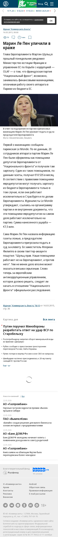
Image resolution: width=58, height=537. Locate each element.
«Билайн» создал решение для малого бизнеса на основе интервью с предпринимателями (27, 424)
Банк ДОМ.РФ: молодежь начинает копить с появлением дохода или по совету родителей (25, 439)
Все (23, 396)
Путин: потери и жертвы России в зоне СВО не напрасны (28, 353)
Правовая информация (40, 490)
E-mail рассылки (37, 493)
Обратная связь (37, 487)
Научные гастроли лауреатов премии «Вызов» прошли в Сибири (25, 409)
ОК (51, 20)
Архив (6, 487)
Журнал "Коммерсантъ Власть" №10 (21, 305)
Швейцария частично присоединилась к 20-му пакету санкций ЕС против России (27, 359)
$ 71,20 (11, 10)
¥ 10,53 (29, 10)
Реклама (7, 493)
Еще (7, 365)
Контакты (8, 490)
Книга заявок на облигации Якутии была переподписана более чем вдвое (22, 453)
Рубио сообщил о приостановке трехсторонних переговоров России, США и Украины (24, 347)
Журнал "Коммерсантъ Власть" (17, 29)
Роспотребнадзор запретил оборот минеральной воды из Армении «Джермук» (28, 340)
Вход (40, 3)
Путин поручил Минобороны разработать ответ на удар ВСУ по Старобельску (28, 330)
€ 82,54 (20, 10)
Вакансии (8, 497)
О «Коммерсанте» (12, 484)
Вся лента (49, 319)
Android (33, 484)
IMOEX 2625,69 (42, 10)
